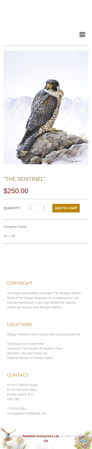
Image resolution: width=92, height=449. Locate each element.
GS (46, 441)
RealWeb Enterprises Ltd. (41, 436)
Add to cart (66, 208)
